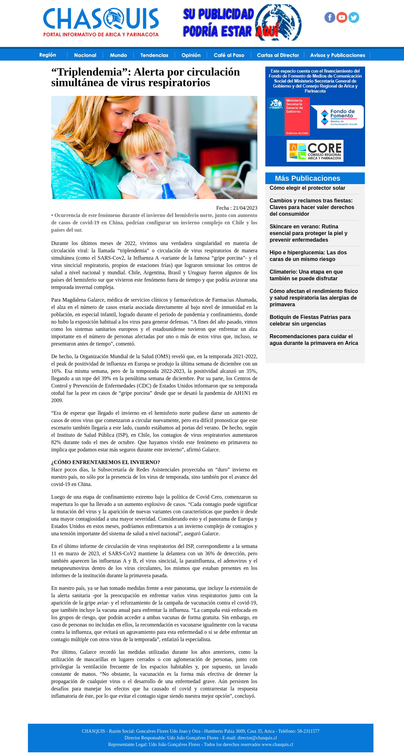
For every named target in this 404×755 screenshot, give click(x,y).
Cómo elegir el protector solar (307, 188)
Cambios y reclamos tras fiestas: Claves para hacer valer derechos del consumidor (312, 207)
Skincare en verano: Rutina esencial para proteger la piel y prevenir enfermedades (308, 233)
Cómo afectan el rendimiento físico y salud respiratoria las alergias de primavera (314, 297)
